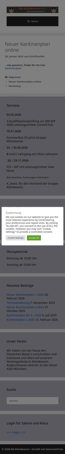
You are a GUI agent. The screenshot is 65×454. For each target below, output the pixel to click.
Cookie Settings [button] (15, 237)
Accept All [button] (34, 237)
